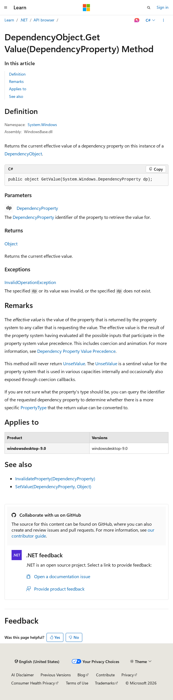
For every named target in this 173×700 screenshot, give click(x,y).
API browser (44, 20)
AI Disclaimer (22, 674)
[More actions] (163, 20)
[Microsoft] (86, 7)
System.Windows (42, 124)
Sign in (162, 7)
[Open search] (148, 8)
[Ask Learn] (137, 20)
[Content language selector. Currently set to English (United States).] (37, 661)
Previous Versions (56, 674)
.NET (24, 20)
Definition (17, 74)
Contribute (105, 674)
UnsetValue (74, 363)
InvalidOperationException (30, 282)
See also (16, 96)
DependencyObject (23, 154)
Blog (81, 674)
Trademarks (105, 683)
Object (11, 243)
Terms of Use (77, 683)
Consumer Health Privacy (33, 683)
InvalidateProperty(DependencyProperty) (55, 478)
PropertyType (33, 407)
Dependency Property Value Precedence (76, 351)
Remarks (16, 81)
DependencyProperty (37, 208)
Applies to (17, 88)
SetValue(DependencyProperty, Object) (53, 486)
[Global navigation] (5, 8)
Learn (9, 20)
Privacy (127, 674)
